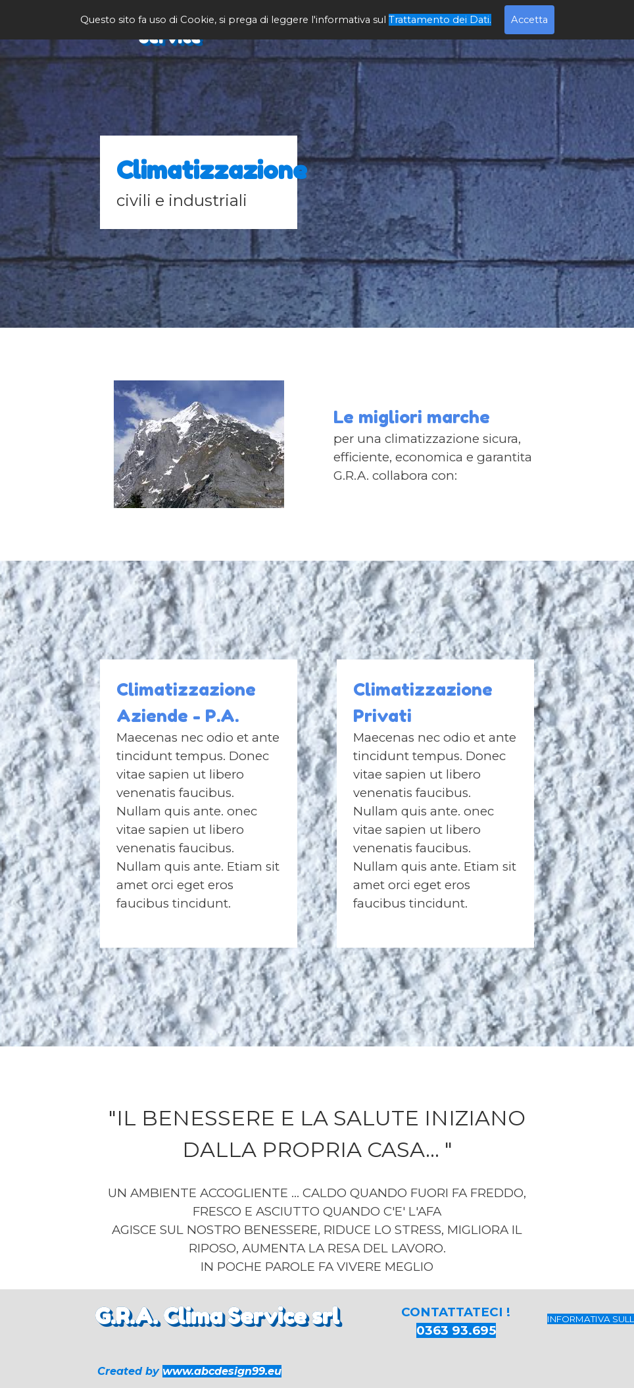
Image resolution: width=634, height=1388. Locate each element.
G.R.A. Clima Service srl (217, 1315)
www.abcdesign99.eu (221, 1371)
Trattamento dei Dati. (440, 20)
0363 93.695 (456, 1330)
